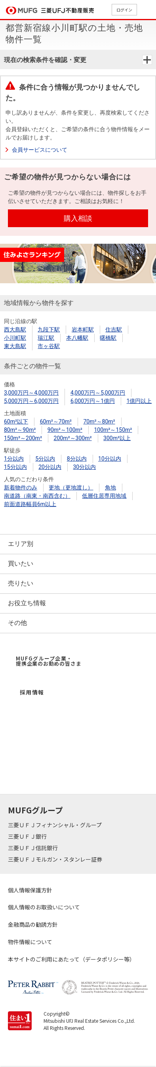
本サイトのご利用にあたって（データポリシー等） (71, 959)
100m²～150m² (113, 430)
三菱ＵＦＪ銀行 (28, 836)
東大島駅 (15, 346)
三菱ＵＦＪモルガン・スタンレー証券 (55, 859)
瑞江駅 (46, 338)
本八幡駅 (77, 338)
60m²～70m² (56, 421)
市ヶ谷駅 (49, 346)
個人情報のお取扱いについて (44, 907)
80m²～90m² (20, 430)
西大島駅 (15, 329)
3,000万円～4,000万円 (31, 393)
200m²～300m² (73, 438)
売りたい (20, 583)
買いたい (20, 563)
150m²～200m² (23, 438)
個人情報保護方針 (30, 890)
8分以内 (77, 458)
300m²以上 (117, 438)
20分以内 (49, 467)
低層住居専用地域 (104, 496)
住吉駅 (113, 329)
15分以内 (15, 467)
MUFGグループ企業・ (48, 661)
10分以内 (109, 458)
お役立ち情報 (27, 603)
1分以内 (14, 458)
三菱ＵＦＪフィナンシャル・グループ (55, 825)
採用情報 (32, 692)
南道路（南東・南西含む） (37, 496)
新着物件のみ (20, 487)
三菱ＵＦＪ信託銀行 (33, 848)
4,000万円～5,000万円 (97, 393)
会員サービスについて (39, 150)
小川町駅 (15, 338)
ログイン (124, 10)
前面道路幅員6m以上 (30, 504)
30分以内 (84, 467)
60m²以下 (16, 421)
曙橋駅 (108, 338)
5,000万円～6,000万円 (31, 401)
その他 (17, 622)
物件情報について (30, 942)
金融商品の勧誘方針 (33, 924)
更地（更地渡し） (71, 487)
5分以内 (45, 458)
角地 (110, 487)
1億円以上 (139, 401)
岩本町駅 (83, 329)
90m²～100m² (65, 430)
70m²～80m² (99, 421)
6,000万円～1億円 (92, 401)
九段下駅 (49, 329)
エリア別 (20, 543)
